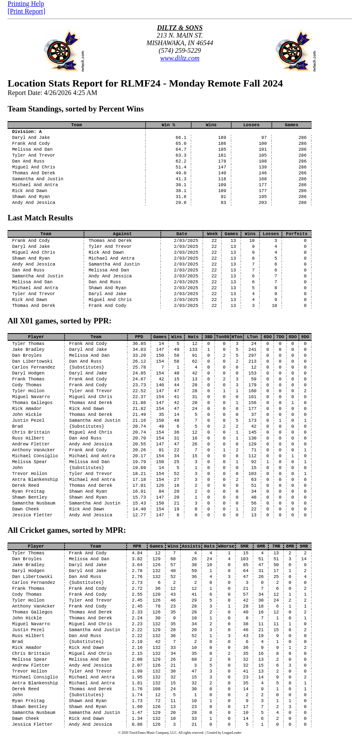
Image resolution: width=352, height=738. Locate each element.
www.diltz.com (179, 58)
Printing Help (26, 3)
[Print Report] (26, 11)
